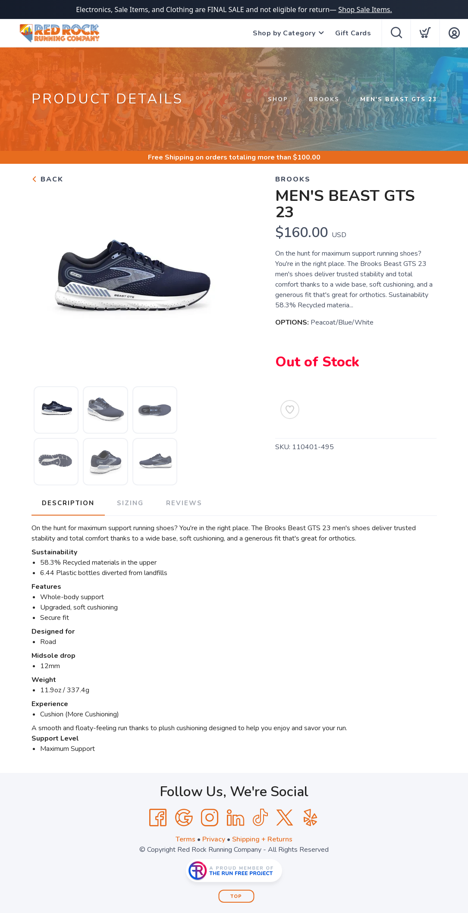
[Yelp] (311, 818)
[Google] (184, 818)
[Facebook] (158, 818)
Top (236, 896)
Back (47, 179)
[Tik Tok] (260, 818)
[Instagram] (210, 818)
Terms (185, 839)
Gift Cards (353, 33)
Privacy (213, 839)
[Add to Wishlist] (289, 409)
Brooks (324, 99)
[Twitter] (285, 818)
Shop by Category (284, 33)
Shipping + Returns (262, 839)
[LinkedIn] (235, 818)
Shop (278, 99)
